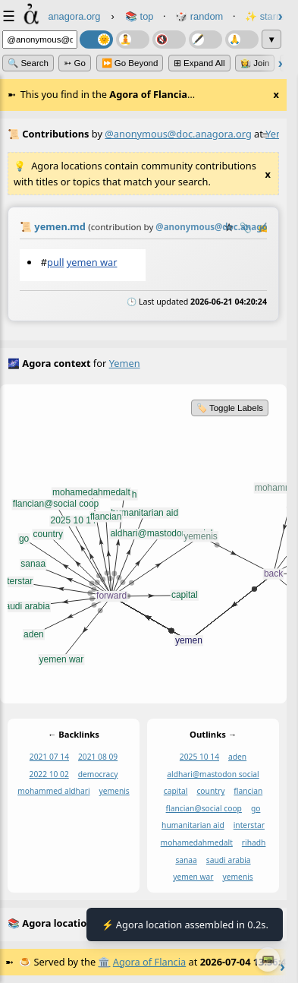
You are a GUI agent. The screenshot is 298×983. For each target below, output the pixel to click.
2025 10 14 (199, 757)
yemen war (92, 262)
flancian (248, 791)
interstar (249, 825)
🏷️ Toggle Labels (229, 407)
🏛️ (104, 962)
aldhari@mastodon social (213, 774)
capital (176, 791)
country (210, 791)
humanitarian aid (193, 825)
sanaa (185, 860)
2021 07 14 (49, 757)
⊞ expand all (199, 63)
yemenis (114, 791)
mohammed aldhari (53, 791)
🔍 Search (28, 63)
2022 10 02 (49, 774)
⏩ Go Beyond (130, 63)
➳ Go (75, 63)
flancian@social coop (204, 808)
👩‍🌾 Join (254, 63)
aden (237, 757)
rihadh (254, 842)
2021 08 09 (98, 757)
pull (55, 262)
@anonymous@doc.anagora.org (178, 134)
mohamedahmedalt (197, 842)
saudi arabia (228, 860)
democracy (98, 774)
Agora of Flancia (149, 962)
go (256, 808)
